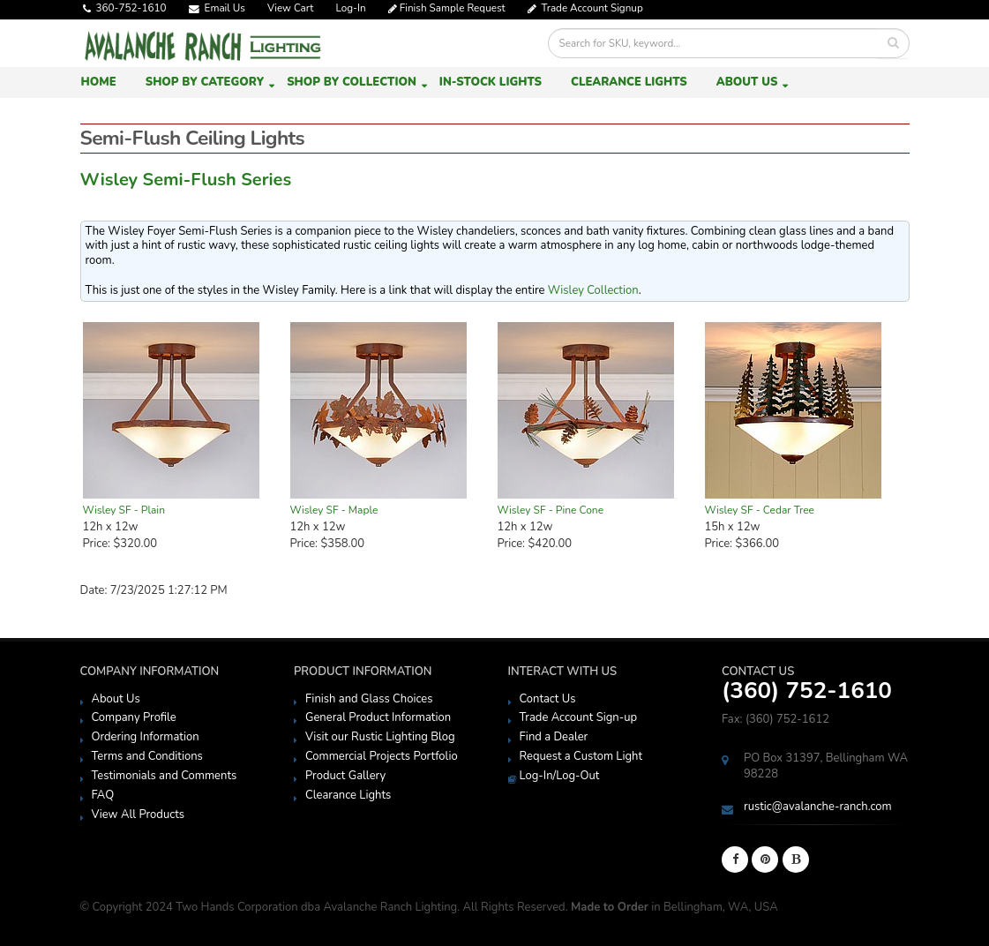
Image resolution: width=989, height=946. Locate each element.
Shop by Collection (351, 82)
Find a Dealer (554, 737)
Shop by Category (205, 82)
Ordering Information (145, 737)
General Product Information (378, 717)
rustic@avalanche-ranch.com (818, 807)
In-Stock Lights (490, 82)
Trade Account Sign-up (579, 717)
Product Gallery (345, 776)
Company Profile (134, 717)
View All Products (138, 814)
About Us (747, 82)
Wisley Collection (593, 290)
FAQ (103, 795)
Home (98, 82)
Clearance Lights (629, 82)
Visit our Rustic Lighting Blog (380, 737)
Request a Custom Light (581, 756)
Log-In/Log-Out (560, 776)
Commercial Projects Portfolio (381, 756)
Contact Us (548, 699)
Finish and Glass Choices (368, 699)
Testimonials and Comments (164, 776)
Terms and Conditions (147, 756)
